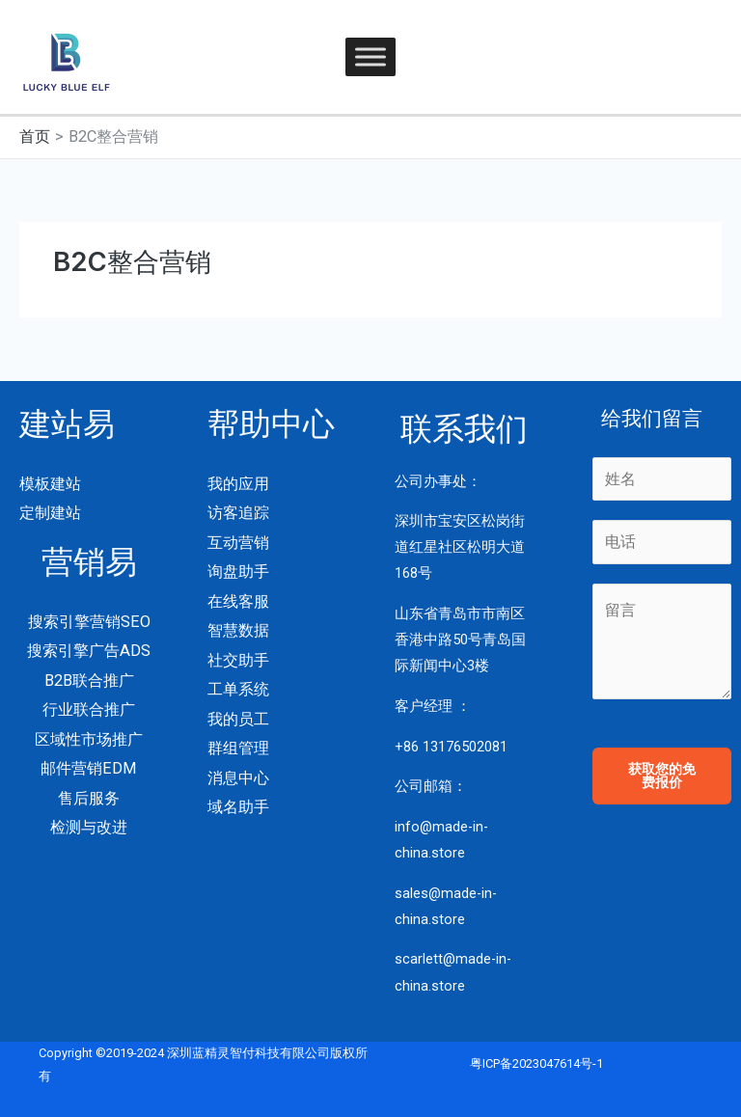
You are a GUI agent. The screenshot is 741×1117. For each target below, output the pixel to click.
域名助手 (238, 807)
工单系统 (238, 689)
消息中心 (238, 778)
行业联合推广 (88, 709)
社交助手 (238, 660)
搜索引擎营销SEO (89, 622)
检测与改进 (88, 827)
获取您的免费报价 (662, 775)
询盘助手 (238, 571)
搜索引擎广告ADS (89, 650)
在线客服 (238, 601)
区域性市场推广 (89, 739)
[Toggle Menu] (370, 56)
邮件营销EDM (89, 768)
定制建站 (50, 513)
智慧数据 (238, 630)
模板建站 (50, 484)
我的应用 (238, 484)
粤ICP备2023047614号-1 (536, 1063)
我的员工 (238, 719)
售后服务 (89, 798)
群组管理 (238, 748)
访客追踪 (238, 513)
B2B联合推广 (89, 680)
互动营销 (238, 542)
